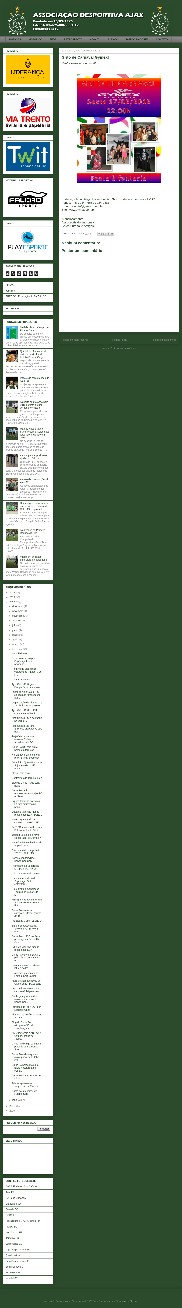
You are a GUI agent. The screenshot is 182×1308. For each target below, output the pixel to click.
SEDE (53, 39)
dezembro (18, 606)
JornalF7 (10, 290)
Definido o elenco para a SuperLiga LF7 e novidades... (25, 661)
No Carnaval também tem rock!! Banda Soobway (26, 756)
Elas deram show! (21, 773)
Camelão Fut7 (13, 1203)
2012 (12, 602)
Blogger (133, 1301)
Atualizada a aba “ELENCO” (27, 920)
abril (15, 639)
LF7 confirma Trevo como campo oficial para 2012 (26, 990)
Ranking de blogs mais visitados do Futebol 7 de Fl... (27, 671)
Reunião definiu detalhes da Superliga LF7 (27, 844)
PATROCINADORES (137, 39)
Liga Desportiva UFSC (18, 1249)
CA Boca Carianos (16, 1198)
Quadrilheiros (13, 1255)
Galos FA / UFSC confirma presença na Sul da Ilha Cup (26, 939)
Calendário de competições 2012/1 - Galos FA (26, 852)
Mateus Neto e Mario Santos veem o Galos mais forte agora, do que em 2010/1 (34, 433)
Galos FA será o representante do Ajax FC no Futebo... (27, 793)
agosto (16, 620)
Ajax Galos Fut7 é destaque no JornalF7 (27, 719)
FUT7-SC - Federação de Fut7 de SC (26, 296)
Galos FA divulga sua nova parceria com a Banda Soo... (26, 1046)
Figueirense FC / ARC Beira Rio (23, 1220)
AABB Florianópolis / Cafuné (21, 1186)
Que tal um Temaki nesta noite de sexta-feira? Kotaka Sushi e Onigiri (33, 354)
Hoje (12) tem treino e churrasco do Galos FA (25, 821)
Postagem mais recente (75, 339)
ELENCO (113, 39)
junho (15, 630)
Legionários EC (14, 1243)
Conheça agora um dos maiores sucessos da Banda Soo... (24, 999)
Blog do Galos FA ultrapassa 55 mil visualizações (22, 1025)
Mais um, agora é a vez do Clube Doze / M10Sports (26, 982)
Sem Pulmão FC (15, 1266)
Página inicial (119, 339)
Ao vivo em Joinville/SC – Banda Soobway (25, 859)
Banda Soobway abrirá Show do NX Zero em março (25, 928)
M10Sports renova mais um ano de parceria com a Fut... (27, 902)
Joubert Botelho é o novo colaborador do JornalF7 (26, 836)
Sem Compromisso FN (18, 1261)
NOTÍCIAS (15, 39)
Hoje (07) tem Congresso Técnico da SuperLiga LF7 (25, 892)
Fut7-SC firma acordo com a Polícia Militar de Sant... (27, 829)
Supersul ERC (13, 1272)
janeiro (16, 1100)
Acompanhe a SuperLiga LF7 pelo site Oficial (25, 867)
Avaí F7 (10, 1192)
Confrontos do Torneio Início (27, 778)
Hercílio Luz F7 (14, 1232)
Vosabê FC (12, 1278)
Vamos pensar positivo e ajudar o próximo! (33, 457)
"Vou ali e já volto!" (22, 679)
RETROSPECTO (73, 39)
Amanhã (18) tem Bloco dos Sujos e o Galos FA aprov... (27, 765)
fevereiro (17, 649)
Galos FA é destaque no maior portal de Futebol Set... (26, 1057)
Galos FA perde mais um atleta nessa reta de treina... (25, 1068)
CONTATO (162, 39)
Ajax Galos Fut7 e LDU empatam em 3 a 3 (24, 712)
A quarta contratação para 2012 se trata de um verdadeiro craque (34, 405)
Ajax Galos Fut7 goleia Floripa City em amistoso (26, 686)
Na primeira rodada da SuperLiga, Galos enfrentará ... (24, 881)
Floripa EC (11, 1226)
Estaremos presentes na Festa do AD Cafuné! (25, 974)
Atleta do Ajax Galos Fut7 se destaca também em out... (26, 694)
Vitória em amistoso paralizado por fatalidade (33, 558)
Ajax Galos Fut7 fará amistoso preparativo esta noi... (27, 728)
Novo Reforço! (19, 653)
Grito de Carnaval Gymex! (26, 873)
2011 (12, 1105)
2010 (12, 1110)
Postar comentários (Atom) (123, 348)
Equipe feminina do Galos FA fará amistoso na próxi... (26, 804)
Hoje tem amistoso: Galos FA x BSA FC (26, 967)
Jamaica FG (12, 1238)
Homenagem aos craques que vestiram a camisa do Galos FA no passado (34, 506)
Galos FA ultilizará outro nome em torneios (25, 748)
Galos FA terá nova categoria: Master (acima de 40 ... (26, 913)
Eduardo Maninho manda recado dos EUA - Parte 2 (27, 813)
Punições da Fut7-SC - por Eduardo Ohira (26, 1008)
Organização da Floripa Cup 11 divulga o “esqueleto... (27, 704)
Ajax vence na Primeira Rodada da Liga (32, 531)
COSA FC (11, 1215)
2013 (12, 597)
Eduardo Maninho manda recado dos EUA (25, 948)
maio (15, 634)
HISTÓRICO (35, 39)
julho (15, 625)
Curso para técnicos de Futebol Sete (24, 1092)
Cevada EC (12, 1209)
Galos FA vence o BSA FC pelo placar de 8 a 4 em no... (26, 957)
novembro (18, 611)
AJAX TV (95, 39)
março (16, 644)
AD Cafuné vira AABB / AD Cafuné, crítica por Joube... (26, 1036)
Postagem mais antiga (164, 339)
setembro (17, 615)
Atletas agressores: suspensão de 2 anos (25, 1085)
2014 (12, 592)
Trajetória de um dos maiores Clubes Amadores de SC (23, 739)
